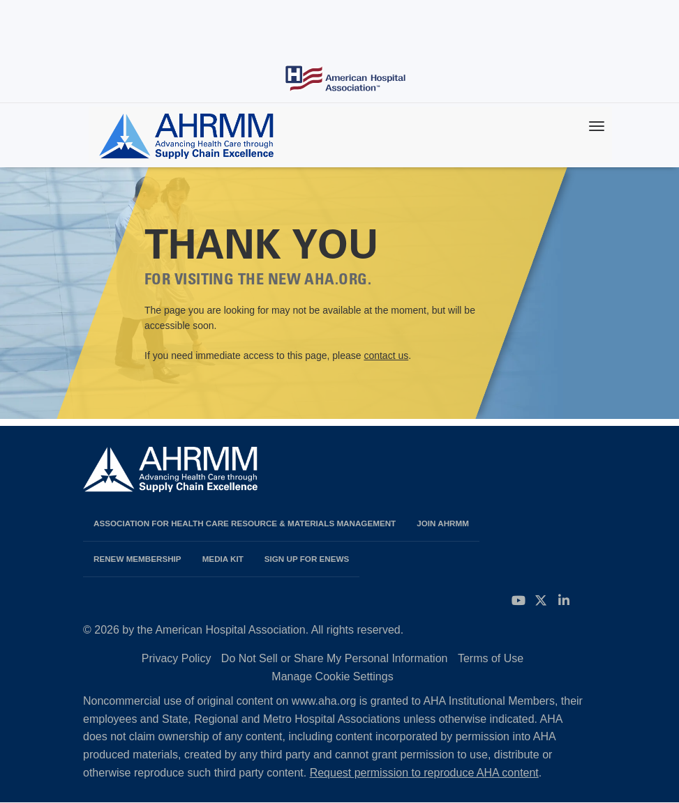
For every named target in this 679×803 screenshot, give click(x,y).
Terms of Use (490, 658)
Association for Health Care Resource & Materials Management (245, 523)
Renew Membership (137, 558)
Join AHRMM (443, 523)
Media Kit (223, 558)
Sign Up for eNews (307, 558)
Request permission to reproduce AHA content (424, 773)
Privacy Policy (176, 658)
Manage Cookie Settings (332, 676)
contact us (386, 355)
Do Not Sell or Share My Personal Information (334, 658)
